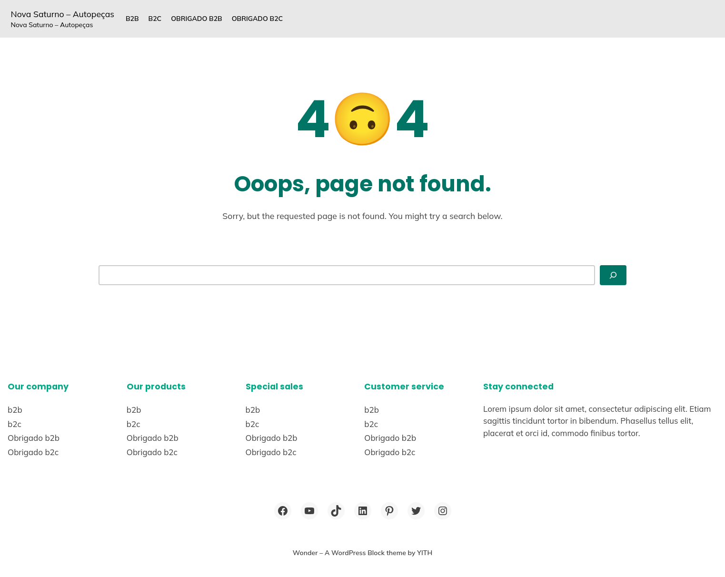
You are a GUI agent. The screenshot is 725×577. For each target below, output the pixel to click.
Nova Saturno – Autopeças (62, 14)
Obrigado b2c (257, 18)
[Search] (613, 275)
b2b (132, 18)
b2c (155, 18)
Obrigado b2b (196, 18)
